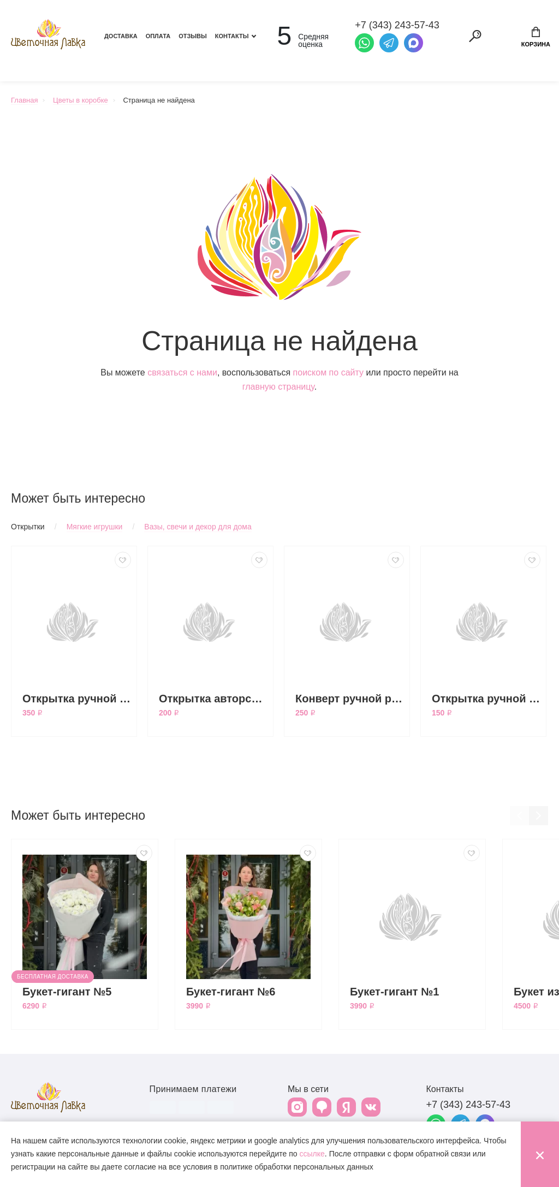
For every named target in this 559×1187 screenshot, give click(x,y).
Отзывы (193, 36)
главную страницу (278, 386)
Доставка (121, 36)
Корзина (535, 37)
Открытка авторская (213, 699)
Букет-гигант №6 (231, 992)
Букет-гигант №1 (394, 992)
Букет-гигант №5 (67, 992)
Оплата (158, 36)
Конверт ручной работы (349, 699)
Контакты (232, 36)
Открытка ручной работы (486, 699)
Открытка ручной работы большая (76, 699)
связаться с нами (182, 372)
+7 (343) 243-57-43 (468, 1104)
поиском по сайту (328, 372)
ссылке (312, 1153)
